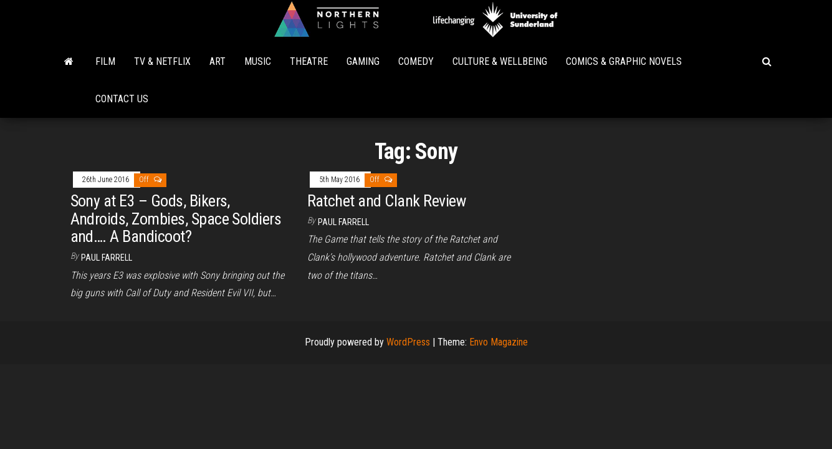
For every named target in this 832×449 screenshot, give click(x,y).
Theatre (309, 61)
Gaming (363, 61)
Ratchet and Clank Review (386, 200)
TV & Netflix (162, 61)
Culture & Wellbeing (499, 61)
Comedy (416, 61)
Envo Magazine (498, 342)
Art (217, 61)
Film (105, 61)
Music (257, 61)
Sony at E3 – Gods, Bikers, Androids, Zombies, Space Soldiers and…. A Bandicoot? (176, 218)
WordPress (408, 342)
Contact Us (121, 99)
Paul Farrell (106, 258)
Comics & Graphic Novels (624, 61)
